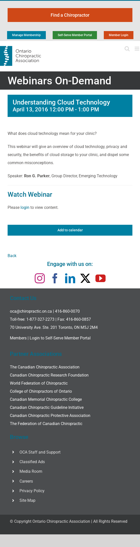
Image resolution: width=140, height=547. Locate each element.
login (25, 207)
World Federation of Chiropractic (39, 383)
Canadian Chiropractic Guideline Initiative (47, 407)
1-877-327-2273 (40, 319)
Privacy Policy (32, 490)
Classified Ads (32, 461)
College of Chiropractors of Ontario (41, 391)
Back (12, 255)
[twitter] (85, 278)
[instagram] (40, 278)
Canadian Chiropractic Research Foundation (49, 375)
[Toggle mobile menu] (137, 48)
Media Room (30, 471)
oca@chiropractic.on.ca (31, 311)
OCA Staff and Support (40, 452)
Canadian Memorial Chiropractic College (46, 399)
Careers (26, 481)
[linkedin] (70, 278)
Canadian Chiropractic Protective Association (50, 415)
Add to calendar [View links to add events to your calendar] (70, 230)
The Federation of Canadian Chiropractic (46, 423)
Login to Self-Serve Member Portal (60, 338)
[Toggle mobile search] (127, 48)
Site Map (27, 500)
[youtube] (100, 278)
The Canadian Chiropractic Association (44, 367)
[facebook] (55, 278)
